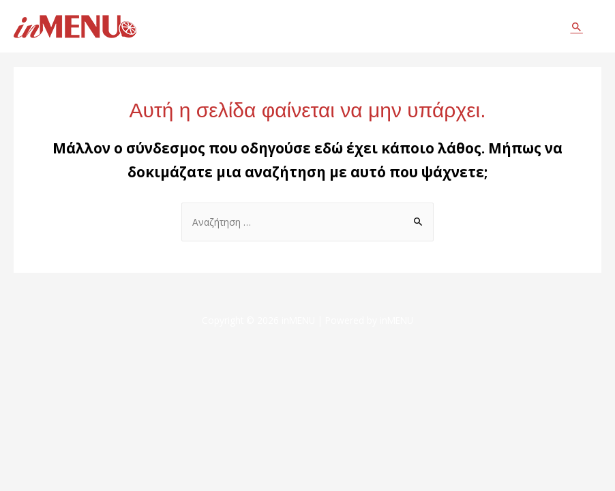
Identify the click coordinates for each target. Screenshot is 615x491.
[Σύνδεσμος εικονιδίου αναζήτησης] (577, 26)
